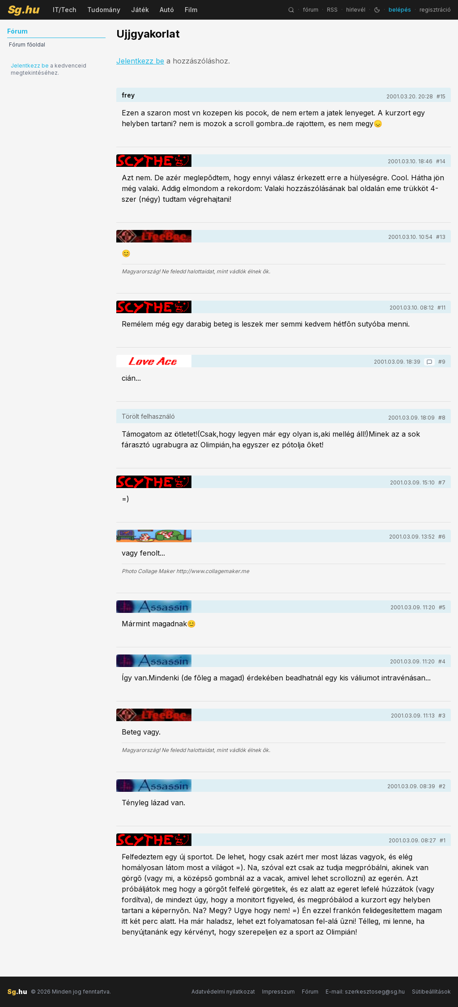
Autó (167, 9)
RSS (332, 9)
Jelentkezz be (30, 65)
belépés (400, 9)
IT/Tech (64, 9)
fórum (310, 9)
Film (191, 9)
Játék (140, 9)
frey (128, 95)
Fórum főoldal (27, 44)
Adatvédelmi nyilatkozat (223, 991)
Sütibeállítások (431, 991)
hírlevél (355, 9)
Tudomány (103, 9)
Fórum (310, 991)
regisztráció (435, 9)
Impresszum (278, 991)
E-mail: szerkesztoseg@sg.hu (365, 991)
